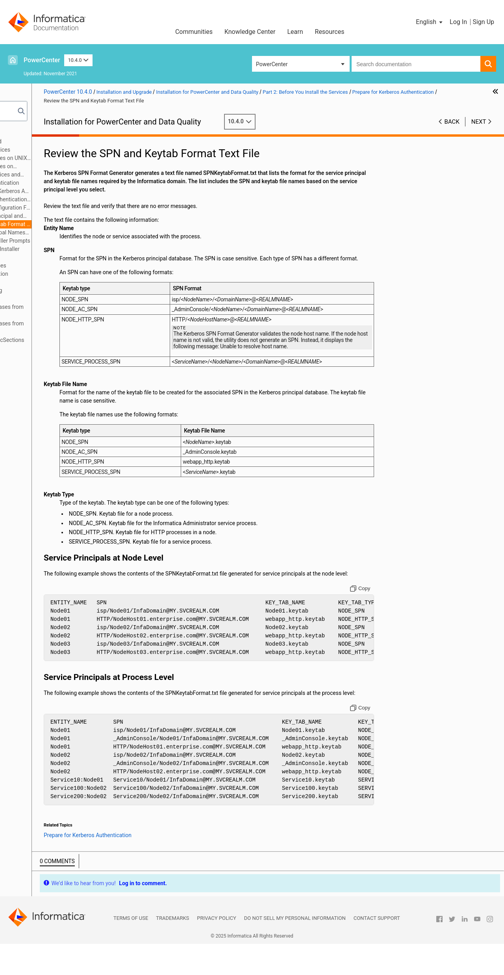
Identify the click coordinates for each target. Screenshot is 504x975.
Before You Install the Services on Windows (62, 167)
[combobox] (416, 64)
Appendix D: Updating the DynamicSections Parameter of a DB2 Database (66, 344)
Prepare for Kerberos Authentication (69, 183)
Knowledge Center (250, 31)
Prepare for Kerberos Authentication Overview (79, 199)
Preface (22, 133)
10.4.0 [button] (78, 60)
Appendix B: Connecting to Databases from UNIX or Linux (65, 311)
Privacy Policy (216, 949)
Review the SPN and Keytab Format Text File (79, 224)
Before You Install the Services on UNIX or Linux (69, 158)
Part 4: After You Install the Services (57, 265)
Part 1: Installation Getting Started (54, 141)
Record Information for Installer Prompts (74, 241)
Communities (194, 31)
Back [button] (452, 121)
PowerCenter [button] (271, 64)
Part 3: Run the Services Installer (52, 257)
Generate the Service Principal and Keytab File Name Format (71, 216)
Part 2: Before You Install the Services (59, 150)
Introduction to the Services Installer (69, 249)
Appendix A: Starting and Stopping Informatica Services (55, 294)
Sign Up (483, 22)
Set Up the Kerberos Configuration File (79, 207)
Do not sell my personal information (295, 949)
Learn (295, 31)
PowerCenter (42, 60)
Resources (330, 31)
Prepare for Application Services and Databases (66, 175)
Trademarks (172, 949)
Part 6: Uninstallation (38, 282)
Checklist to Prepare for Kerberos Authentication (79, 191)
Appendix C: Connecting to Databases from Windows (66, 327)
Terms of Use (130, 949)
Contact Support (377, 949)
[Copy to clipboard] (384, 611)
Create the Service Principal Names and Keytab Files (72, 233)
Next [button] (478, 121)
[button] (430, 22)
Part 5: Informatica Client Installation (58, 274)
